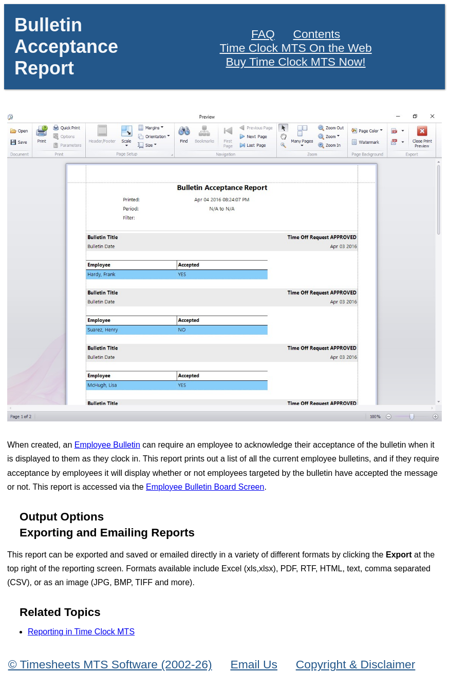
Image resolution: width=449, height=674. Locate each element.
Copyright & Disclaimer (356, 664)
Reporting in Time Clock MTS (81, 631)
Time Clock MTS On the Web (296, 47)
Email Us (253, 664)
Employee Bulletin (107, 444)
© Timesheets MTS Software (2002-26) (110, 664)
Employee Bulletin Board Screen (205, 487)
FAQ (263, 34)
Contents (317, 34)
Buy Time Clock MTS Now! (296, 61)
